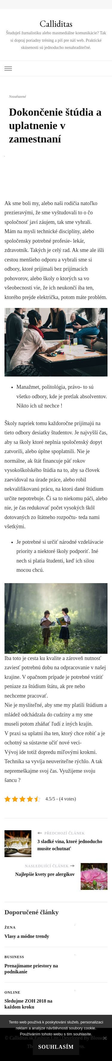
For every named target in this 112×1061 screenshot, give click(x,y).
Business (14, 957)
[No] (105, 1038)
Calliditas (56, 24)
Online (12, 992)
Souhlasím (56, 1047)
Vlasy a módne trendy (26, 936)
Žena (10, 927)
